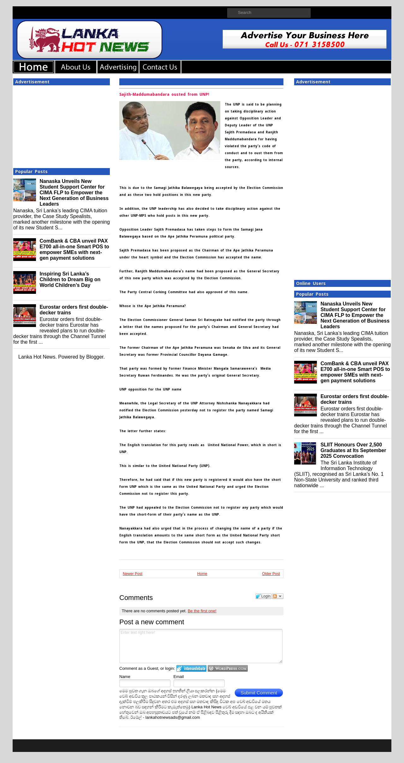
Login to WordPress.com (228, 668)
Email (179, 676)
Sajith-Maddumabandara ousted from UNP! (164, 94)
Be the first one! (202, 611)
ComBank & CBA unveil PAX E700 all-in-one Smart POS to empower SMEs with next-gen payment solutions (74, 249)
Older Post (271, 574)
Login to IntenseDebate (191, 668)
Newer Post (132, 574)
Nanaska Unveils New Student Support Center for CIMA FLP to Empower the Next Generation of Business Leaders (74, 193)
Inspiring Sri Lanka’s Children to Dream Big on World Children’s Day (69, 279)
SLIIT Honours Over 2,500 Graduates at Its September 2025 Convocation (353, 450)
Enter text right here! (200, 646)
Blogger (94, 357)
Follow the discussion (277, 596)
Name (124, 676)
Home (202, 574)
